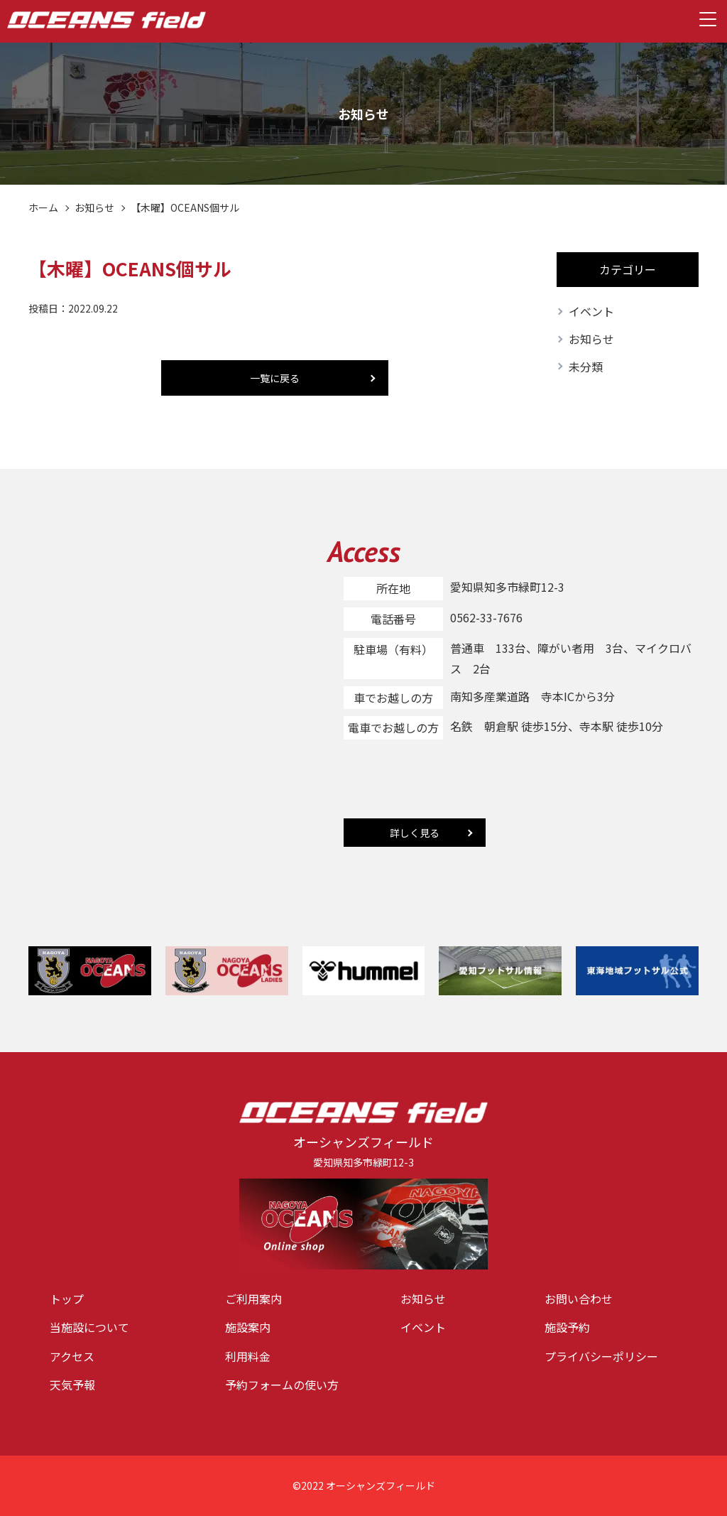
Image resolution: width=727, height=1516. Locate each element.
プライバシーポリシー (601, 1356)
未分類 (586, 366)
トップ (67, 1298)
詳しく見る (414, 832)
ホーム (43, 207)
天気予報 (72, 1384)
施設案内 (247, 1327)
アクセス (72, 1356)
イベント (591, 311)
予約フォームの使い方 (282, 1384)
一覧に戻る (275, 378)
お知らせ (94, 207)
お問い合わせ (579, 1298)
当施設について (89, 1327)
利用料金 (247, 1356)
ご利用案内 (253, 1298)
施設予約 (567, 1327)
